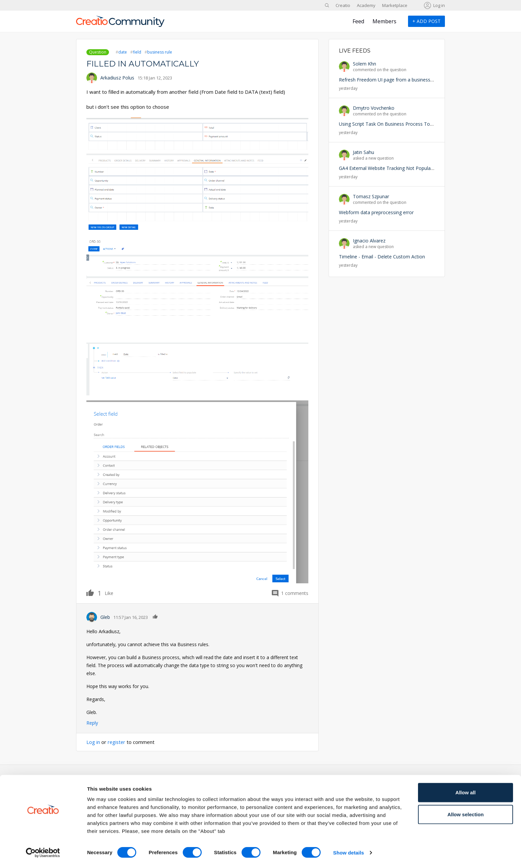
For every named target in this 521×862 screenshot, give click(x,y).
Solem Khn (364, 64)
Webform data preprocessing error (376, 212)
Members (384, 21)
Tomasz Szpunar (371, 196)
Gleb (105, 617)
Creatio (343, 5)
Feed (358, 21)
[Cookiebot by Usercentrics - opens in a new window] (43, 849)
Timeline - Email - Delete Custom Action (382, 256)
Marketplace (394, 5)
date (122, 52)
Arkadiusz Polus (117, 77)
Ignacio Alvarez (369, 240)
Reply (92, 723)
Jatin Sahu (363, 152)
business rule (159, 52)
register (117, 742)
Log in (439, 5)
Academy (366, 5)
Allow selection (465, 810)
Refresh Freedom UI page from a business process (394, 79)
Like (93, 592)
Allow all (466, 788)
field (137, 52)
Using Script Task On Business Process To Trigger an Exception (407, 124)
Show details (348, 849)
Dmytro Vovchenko (373, 108)
